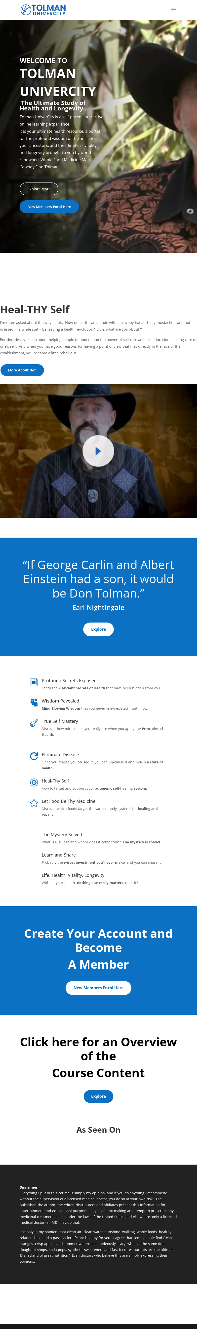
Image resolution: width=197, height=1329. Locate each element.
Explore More (39, 188)
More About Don (22, 370)
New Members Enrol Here (49, 206)
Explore (98, 629)
